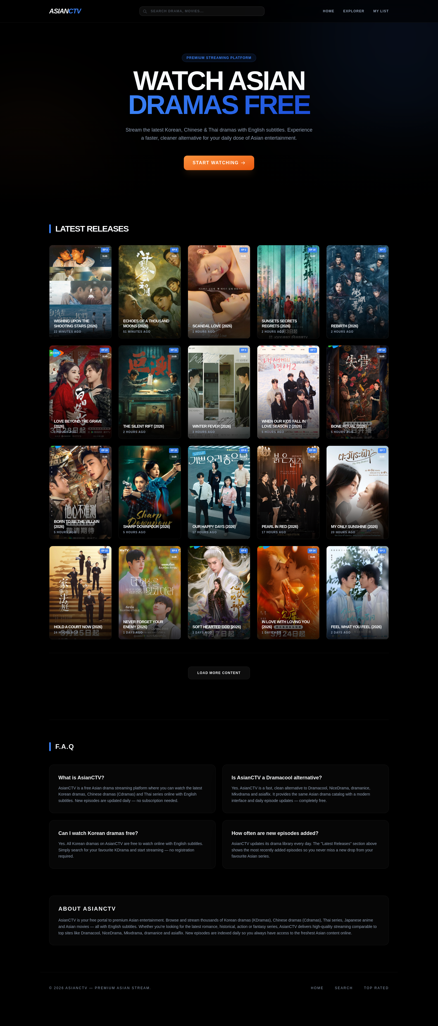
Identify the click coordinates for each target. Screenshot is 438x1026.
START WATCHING (219, 162)
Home (328, 11)
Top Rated (376, 988)
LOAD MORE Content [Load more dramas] (219, 673)
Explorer (354, 11)
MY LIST (381, 11)
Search (344, 988)
